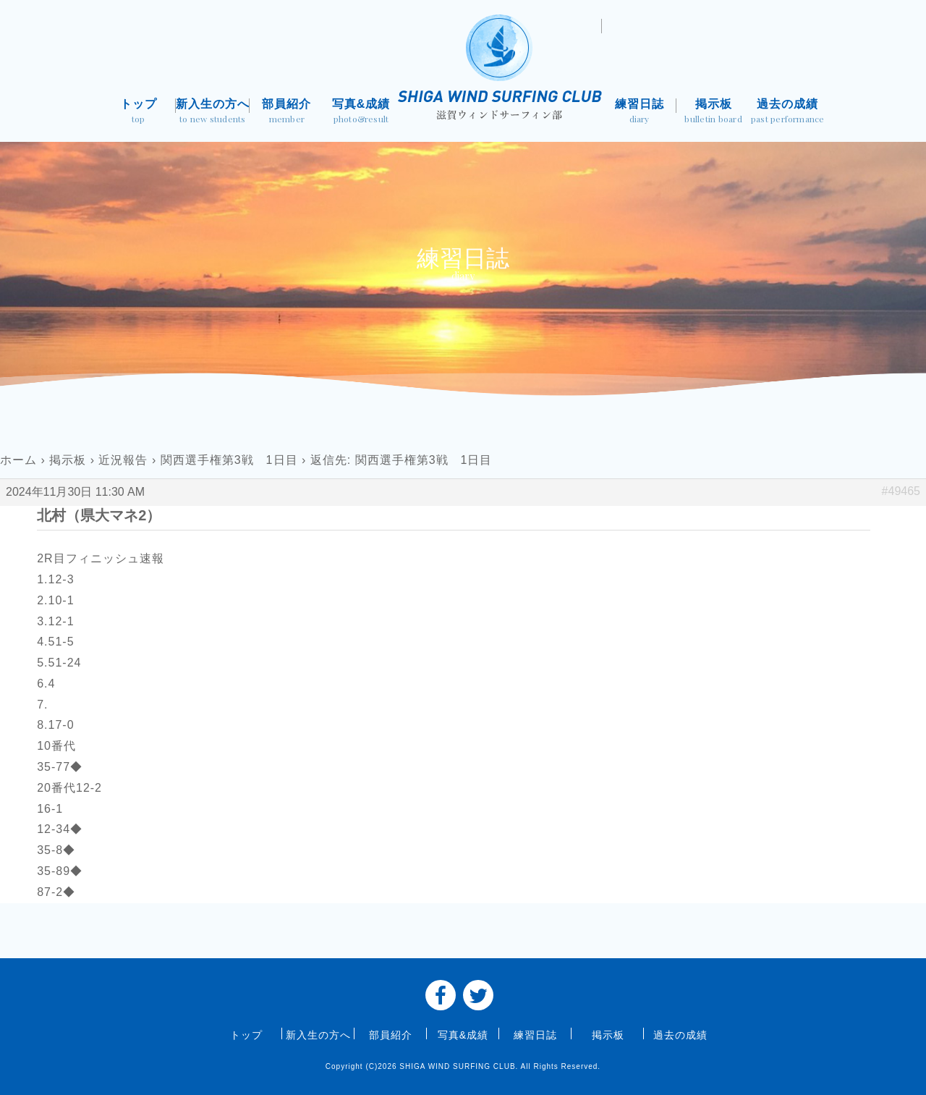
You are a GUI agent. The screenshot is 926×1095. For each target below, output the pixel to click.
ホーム (18, 460)
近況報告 (123, 460)
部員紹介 (287, 112)
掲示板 (713, 112)
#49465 (901, 491)
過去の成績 (787, 112)
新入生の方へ (213, 112)
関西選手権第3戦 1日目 (229, 460)
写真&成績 (361, 112)
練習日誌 (639, 112)
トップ (138, 112)
